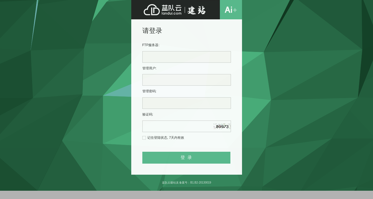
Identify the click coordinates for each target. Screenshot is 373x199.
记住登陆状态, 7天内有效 (165, 138)
